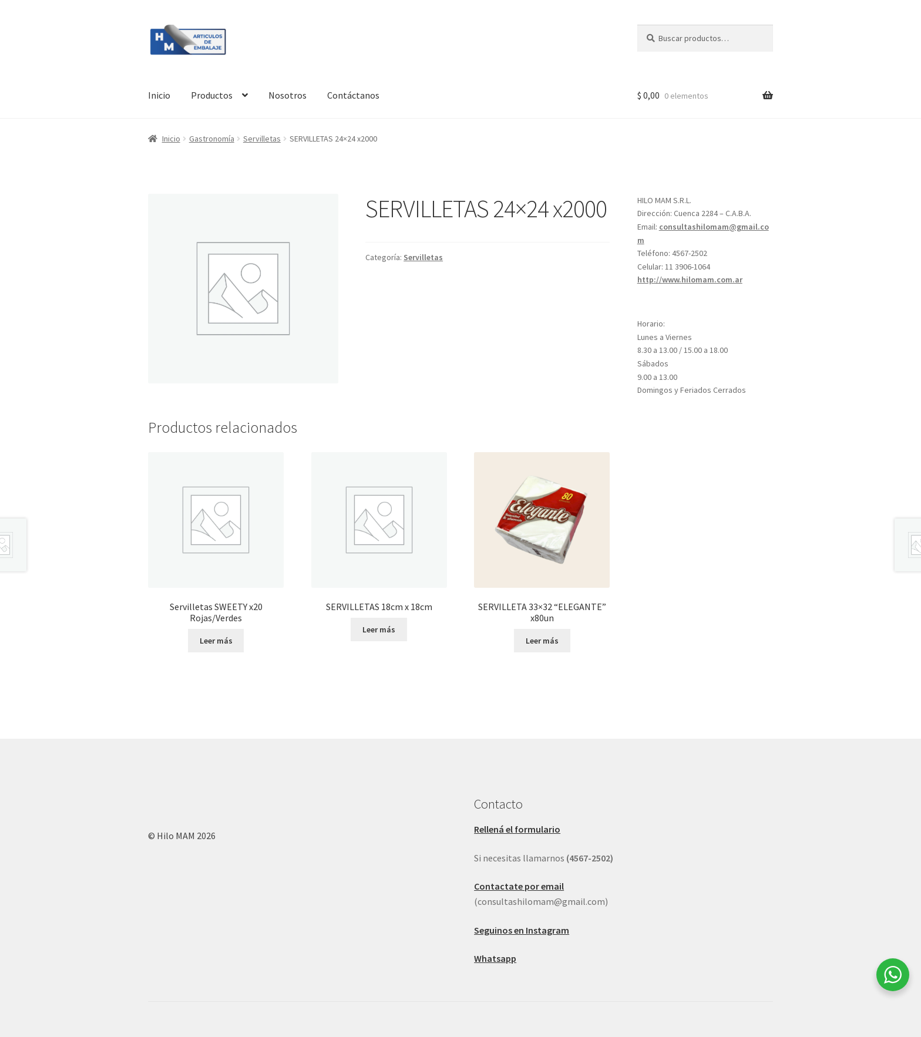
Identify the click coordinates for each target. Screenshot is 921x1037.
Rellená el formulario (517, 829)
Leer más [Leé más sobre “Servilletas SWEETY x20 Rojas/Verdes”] (216, 640)
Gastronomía (211, 138)
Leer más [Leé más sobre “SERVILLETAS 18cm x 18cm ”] (378, 629)
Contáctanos (353, 95)
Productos (212, 95)
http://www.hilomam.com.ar (689, 279)
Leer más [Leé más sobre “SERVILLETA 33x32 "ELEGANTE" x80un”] (542, 640)
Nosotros (287, 95)
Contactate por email (519, 886)
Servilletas (262, 138)
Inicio (159, 95)
